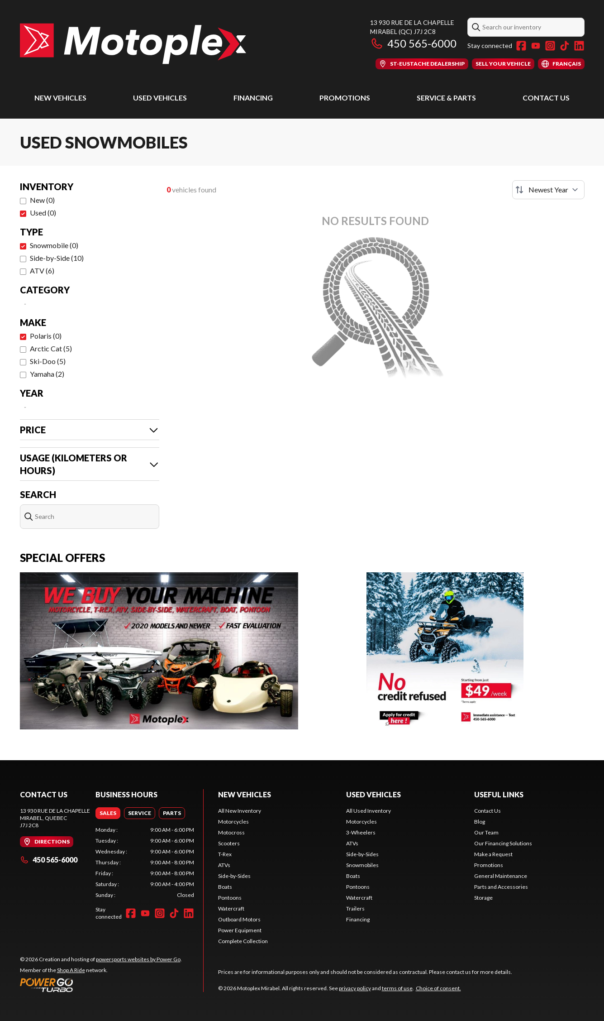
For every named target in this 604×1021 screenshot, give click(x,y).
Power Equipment (240, 930)
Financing (253, 97)
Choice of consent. (438, 988)
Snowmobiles (362, 865)
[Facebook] (521, 45)
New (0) (42, 200)
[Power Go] (101, 985)
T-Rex (225, 854)
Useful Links (498, 794)
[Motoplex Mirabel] (133, 43)
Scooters (229, 843)
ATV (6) (42, 270)
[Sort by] (548, 189)
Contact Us (546, 97)
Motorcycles (233, 821)
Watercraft (231, 908)
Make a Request (493, 854)
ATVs (224, 865)
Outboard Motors (239, 919)
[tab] (107, 813)
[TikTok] (564, 45)
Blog (479, 821)
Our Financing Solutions (503, 843)
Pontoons (230, 897)
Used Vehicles (160, 97)
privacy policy (355, 988)
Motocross (231, 832)
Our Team (486, 832)
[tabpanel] (144, 862)
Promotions (344, 97)
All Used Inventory (368, 810)
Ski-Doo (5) (48, 361)
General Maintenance (500, 875)
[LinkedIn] (579, 45)
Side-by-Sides (234, 875)
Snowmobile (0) (54, 245)
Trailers (355, 908)
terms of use (397, 988)
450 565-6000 (413, 43)
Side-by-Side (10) (57, 258)
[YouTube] (535, 45)
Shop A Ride (71, 970)
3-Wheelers (361, 832)
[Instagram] (550, 45)
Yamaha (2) (47, 373)
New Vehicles (60, 97)
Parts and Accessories (501, 886)
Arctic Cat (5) (51, 348)
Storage (483, 897)
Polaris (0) (46, 335)
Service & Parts (446, 97)
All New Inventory (239, 810)
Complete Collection (243, 941)
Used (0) (43, 212)
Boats (225, 886)
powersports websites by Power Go (138, 959)
